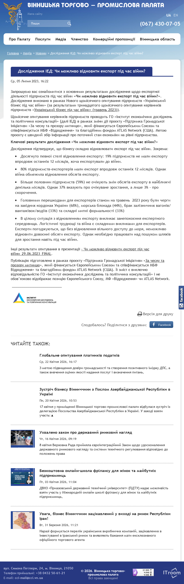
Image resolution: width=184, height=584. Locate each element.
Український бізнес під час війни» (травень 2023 (75, 109)
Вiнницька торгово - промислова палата (96, 6)
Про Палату (19, 39)
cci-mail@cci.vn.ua (29, 578)
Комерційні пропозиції (114, 39)
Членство (79, 39)
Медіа (60, 39)
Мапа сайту (35, 13)
